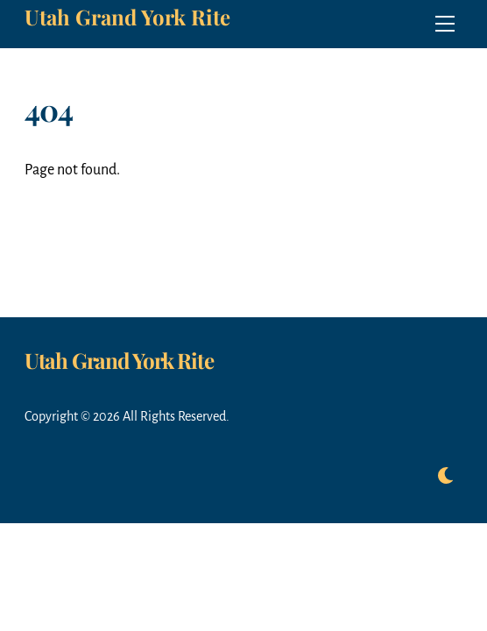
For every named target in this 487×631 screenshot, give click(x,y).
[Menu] (444, 23)
